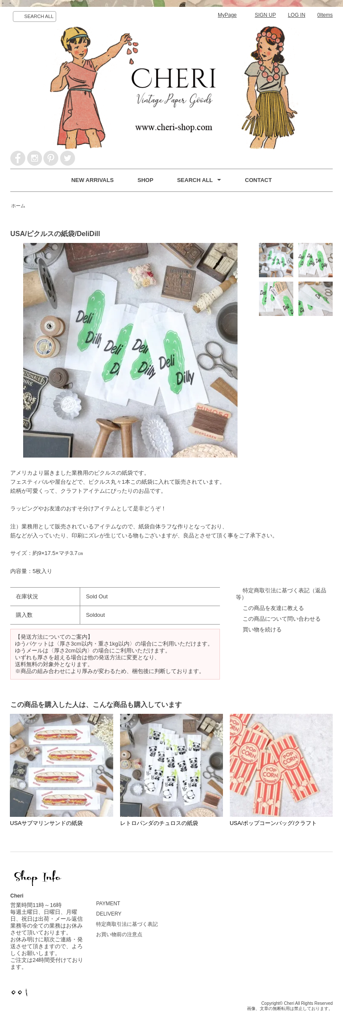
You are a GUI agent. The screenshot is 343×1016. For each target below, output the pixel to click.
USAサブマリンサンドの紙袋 (46, 823)
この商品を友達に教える (273, 608)
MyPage (227, 15)
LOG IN (296, 15)
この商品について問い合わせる (282, 619)
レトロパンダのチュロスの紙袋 (159, 823)
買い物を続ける (262, 629)
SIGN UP (265, 15)
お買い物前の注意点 (119, 934)
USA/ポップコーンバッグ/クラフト (273, 823)
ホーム (18, 205)
